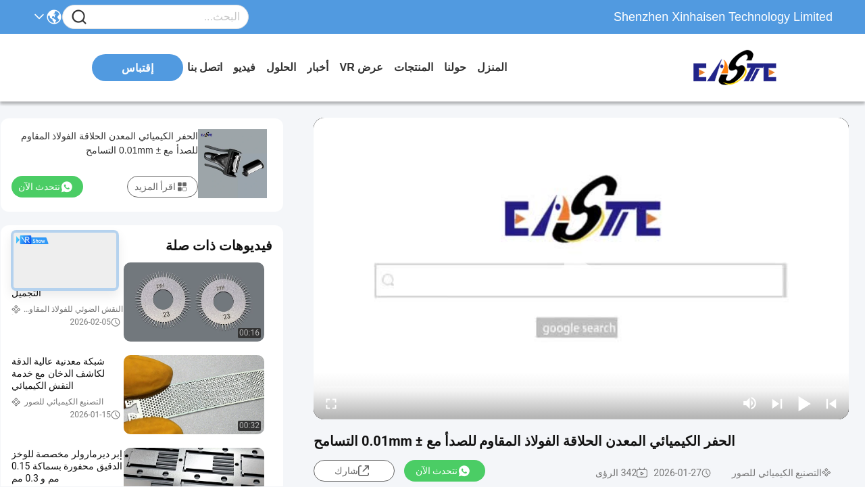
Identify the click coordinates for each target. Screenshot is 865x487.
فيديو (244, 67)
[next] (777, 403)
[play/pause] (804, 403)
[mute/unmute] (750, 403)
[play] (581, 268)
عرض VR (361, 67)
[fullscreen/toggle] (331, 403)
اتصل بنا (204, 67)
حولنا (455, 67)
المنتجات (413, 67)
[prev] (831, 403)
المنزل (492, 67)
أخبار (317, 67)
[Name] (79, 17)
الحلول (281, 67)
